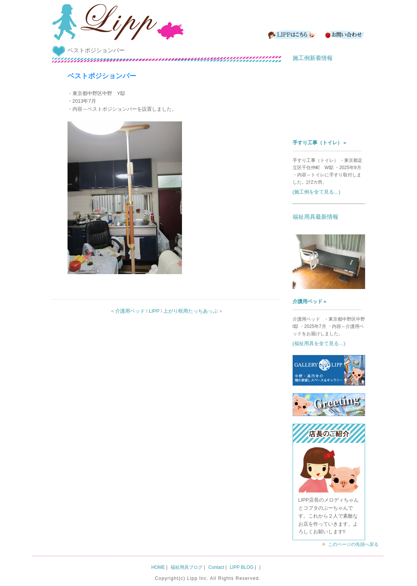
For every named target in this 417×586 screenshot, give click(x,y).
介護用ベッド (130, 311)
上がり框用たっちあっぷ (190, 311)
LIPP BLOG (241, 567)
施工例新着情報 (313, 58)
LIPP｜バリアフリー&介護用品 (118, 23)
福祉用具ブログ (187, 567)
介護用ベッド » (310, 301)
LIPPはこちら (291, 34)
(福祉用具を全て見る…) (319, 343)
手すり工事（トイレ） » (319, 142)
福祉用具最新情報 (315, 216)
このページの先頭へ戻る (353, 544)
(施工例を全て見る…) (317, 192)
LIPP (154, 311)
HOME (158, 567)
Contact (344, 34)
